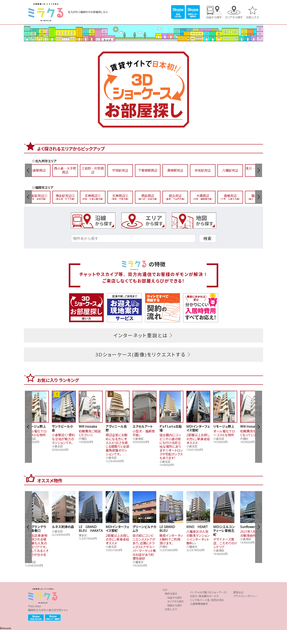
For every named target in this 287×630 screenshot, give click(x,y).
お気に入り (252, 17)
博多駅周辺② (65, 197)
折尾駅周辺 (203, 170)
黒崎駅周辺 (175, 170)
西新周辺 (147, 197)
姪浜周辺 (175, 197)
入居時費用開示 (199, 604)
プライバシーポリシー (245, 596)
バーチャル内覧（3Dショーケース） (208, 592)
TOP (164, 590)
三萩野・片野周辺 (93, 170)
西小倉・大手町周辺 (65, 170)
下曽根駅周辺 (147, 170)
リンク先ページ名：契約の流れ (207, 600)
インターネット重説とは (143, 335)
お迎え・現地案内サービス (204, 596)
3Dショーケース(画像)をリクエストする (143, 354)
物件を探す (171, 594)
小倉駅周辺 (38, 170)
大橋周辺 (202, 197)
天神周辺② (120, 197)
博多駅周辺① (37, 197)
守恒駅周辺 (120, 170)
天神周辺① (92, 197)
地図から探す (174, 605)
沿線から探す (214, 17)
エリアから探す (234, 17)
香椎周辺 (230, 197)
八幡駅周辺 (230, 170)
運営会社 (238, 592)
